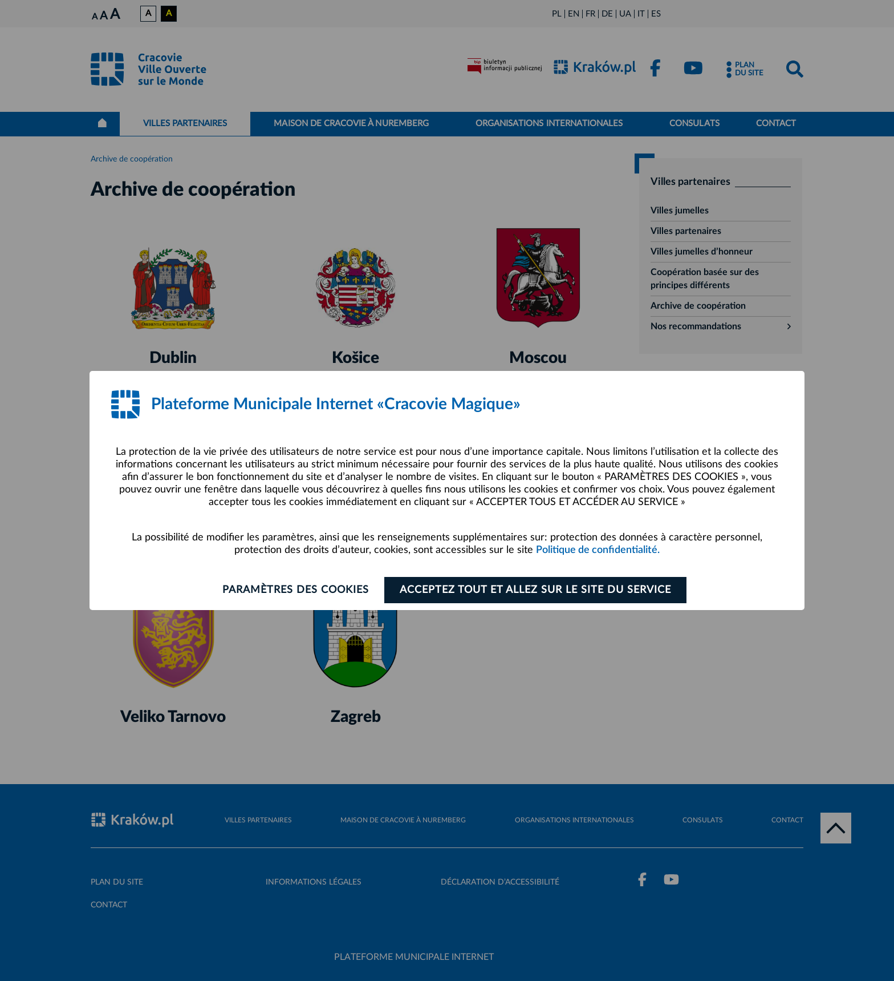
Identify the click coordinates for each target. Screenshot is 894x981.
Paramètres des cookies (295, 590)
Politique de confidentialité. (598, 550)
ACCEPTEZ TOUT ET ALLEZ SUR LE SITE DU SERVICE (535, 590)
